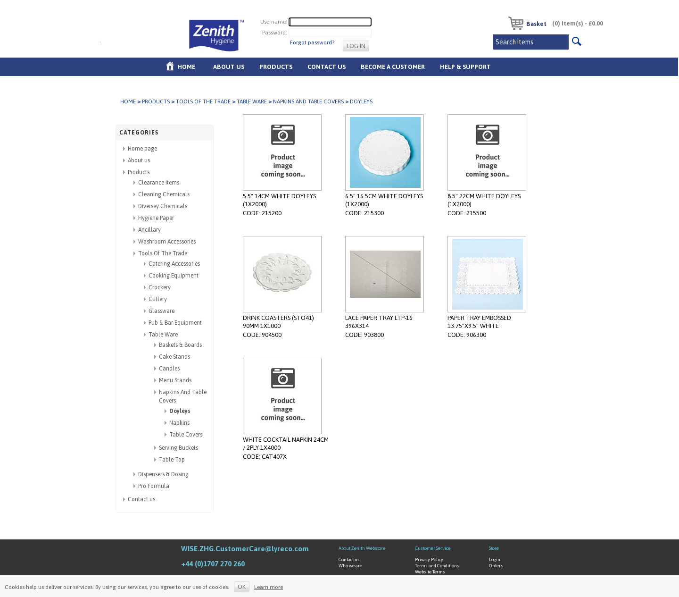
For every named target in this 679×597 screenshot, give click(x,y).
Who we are (350, 565)
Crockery (160, 287)
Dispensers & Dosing (163, 474)
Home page (142, 148)
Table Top (172, 459)
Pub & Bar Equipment (175, 323)
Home (186, 66)
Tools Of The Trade (203, 101)
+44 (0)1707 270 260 (213, 564)
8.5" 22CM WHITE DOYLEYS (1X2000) (484, 200)
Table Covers (185, 434)
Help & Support (465, 66)
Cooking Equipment (174, 275)
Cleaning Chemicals (164, 194)
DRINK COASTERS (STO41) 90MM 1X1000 (278, 321)
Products (275, 66)
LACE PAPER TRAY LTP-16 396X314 (379, 321)
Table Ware (252, 101)
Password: (274, 32)
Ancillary (149, 230)
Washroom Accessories (167, 241)
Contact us (141, 499)
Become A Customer (393, 66)
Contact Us (326, 66)
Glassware (161, 311)
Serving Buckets (178, 448)
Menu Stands (175, 380)
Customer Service (432, 548)
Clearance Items (158, 182)
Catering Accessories (174, 264)
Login (494, 559)
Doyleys (179, 411)
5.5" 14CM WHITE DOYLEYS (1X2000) (279, 200)
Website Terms (430, 571)
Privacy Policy (429, 559)
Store (494, 548)
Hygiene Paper (156, 218)
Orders (496, 565)
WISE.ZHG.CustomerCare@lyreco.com (245, 549)
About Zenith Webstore (362, 548)
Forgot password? (312, 42)
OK (242, 586)
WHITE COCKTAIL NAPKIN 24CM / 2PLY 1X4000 (286, 443)
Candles (169, 368)
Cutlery (158, 299)
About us (228, 66)
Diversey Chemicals (162, 206)
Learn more (268, 587)
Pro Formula (153, 486)
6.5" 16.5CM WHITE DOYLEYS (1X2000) (384, 200)
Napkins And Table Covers (308, 101)
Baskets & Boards (180, 345)
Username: (273, 21)
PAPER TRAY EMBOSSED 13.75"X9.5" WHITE (479, 321)
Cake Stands (174, 356)
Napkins (179, 423)
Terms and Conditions (437, 565)
